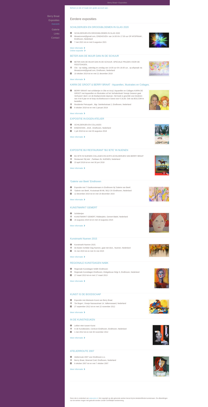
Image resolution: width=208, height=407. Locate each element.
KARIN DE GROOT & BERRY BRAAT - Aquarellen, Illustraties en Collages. (110, 84)
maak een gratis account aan (96, 8)
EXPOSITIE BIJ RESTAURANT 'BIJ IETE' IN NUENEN (99, 150)
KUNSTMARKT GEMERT (83, 207)
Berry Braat (112, 3)
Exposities (54, 20)
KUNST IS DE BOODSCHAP (85, 294)
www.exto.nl (93, 398)
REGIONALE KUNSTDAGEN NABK (89, 263)
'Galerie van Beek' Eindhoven (85, 181)
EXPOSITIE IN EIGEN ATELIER (87, 118)
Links (56, 33)
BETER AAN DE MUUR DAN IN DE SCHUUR (94, 56)
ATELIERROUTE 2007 (82, 351)
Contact (55, 37)
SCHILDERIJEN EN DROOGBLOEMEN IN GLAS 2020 (99, 27)
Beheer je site (75, 8)
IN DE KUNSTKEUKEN (82, 319)
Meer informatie (77, 48)
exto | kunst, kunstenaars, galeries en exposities (72, 2)
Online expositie (78, 51)
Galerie (55, 29)
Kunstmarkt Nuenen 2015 (83, 238)
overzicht (55, 24)
